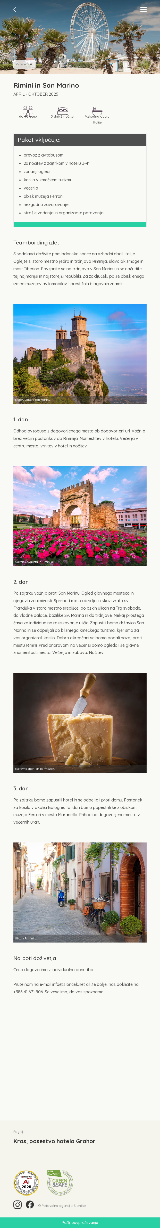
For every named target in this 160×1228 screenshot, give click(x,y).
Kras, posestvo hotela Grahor (54, 1141)
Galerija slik (24, 64)
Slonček (80, 1206)
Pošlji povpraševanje (80, 1222)
